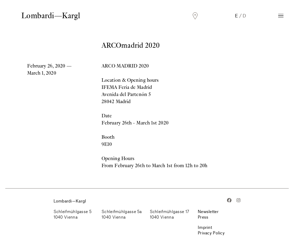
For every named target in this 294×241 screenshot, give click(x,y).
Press (203, 216)
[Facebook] (229, 201)
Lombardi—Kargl (50, 16)
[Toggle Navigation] (281, 16)
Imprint (205, 227)
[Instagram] (238, 201)
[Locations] (195, 16)
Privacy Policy (211, 232)
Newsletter (208, 211)
